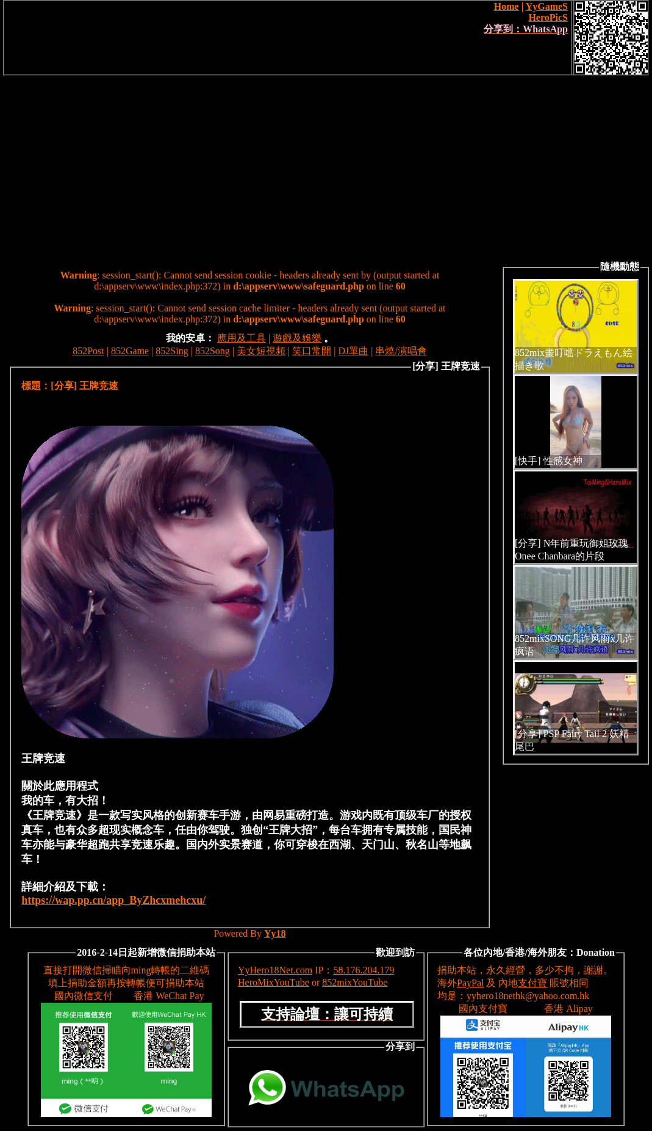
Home (506, 6)
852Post (88, 351)
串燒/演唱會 (400, 351)
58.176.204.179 (363, 970)
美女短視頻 (261, 351)
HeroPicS (548, 17)
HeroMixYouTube (273, 982)
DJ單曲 (353, 351)
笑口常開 (311, 351)
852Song (212, 351)
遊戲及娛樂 (297, 338)
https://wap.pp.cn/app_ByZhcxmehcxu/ (113, 900)
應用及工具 (241, 338)
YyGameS (547, 6)
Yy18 (275, 933)
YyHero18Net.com (275, 970)
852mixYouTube (354, 982)
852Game (130, 351)
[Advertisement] (326, 167)
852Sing (172, 351)
